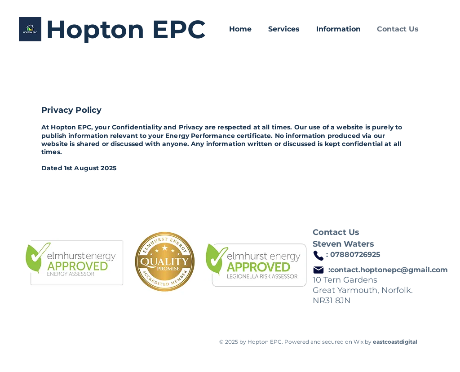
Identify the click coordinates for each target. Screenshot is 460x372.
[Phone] (318, 255)
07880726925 (355, 254)
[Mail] (318, 270)
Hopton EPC (126, 29)
